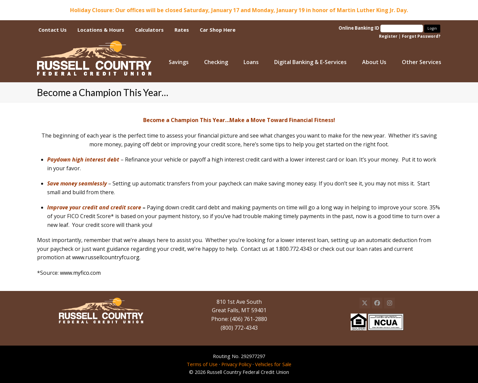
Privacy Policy (236, 364)
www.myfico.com (80, 272)
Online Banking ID (381, 28)
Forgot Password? (421, 36)
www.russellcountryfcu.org (105, 257)
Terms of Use (202, 364)
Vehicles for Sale (273, 364)
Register (388, 36)
